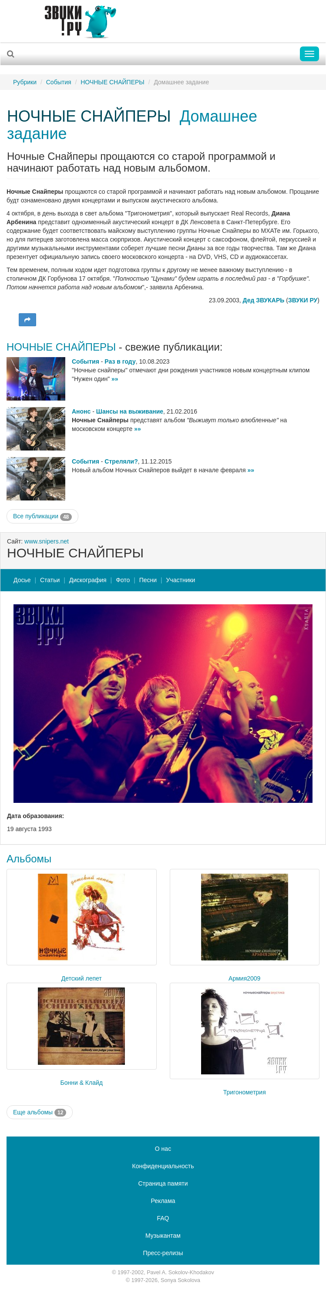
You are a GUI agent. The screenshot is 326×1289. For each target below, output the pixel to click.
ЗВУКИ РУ (302, 300)
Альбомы (29, 859)
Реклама (163, 1200)
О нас (163, 1148)
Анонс (81, 411)
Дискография (88, 580)
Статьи (50, 580)
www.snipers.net (46, 541)
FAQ (163, 1218)
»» (114, 378)
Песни (148, 580)
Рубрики (25, 82)
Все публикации (42, 516)
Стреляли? (121, 461)
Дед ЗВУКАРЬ (264, 300)
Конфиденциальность (163, 1166)
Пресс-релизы (163, 1252)
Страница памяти (163, 1183)
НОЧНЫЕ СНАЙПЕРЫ (113, 82)
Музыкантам (163, 1235)
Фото (123, 580)
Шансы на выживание (129, 411)
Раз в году (119, 361)
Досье (22, 580)
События (58, 82)
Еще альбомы (39, 1113)
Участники (180, 580)
